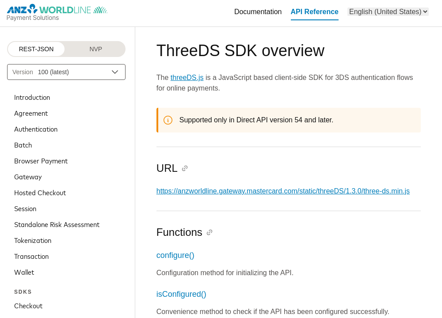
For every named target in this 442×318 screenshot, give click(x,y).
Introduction (32, 97)
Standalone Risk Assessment (56, 224)
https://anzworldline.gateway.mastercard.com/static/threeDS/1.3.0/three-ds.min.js (283, 191)
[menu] (388, 12)
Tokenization (32, 240)
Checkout (28, 305)
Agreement (31, 112)
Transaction (31, 256)
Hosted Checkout (40, 192)
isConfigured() (181, 294)
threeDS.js (187, 77)
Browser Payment (41, 160)
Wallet (24, 271)
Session (25, 208)
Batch (23, 144)
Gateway (28, 176)
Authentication (35, 128)
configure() (175, 255)
